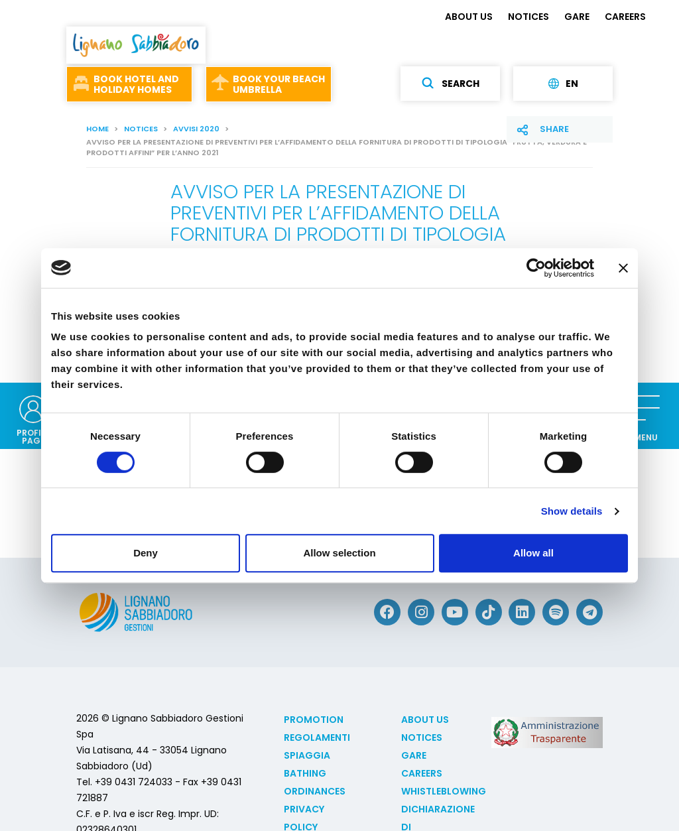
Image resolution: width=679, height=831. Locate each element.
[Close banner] (623, 268)
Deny (145, 552)
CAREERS (625, 16)
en (563, 83)
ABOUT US (469, 16)
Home (97, 128)
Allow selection (339, 552)
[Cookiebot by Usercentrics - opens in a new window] (536, 268)
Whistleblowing (443, 791)
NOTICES (528, 16)
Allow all (533, 552)
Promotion (313, 719)
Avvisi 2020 (196, 128)
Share (554, 129)
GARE (576, 16)
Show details (572, 511)
